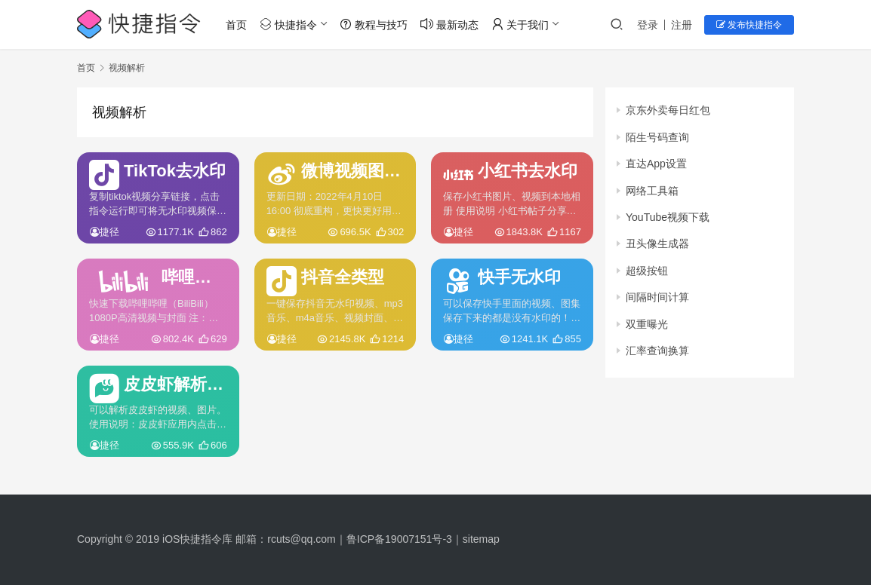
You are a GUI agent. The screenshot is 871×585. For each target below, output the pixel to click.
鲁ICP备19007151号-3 (399, 539)
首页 (236, 25)
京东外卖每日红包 (668, 110)
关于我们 (520, 24)
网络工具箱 (652, 191)
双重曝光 (647, 324)
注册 (681, 25)
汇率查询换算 (657, 351)
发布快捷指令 (749, 25)
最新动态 (449, 24)
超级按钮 (647, 271)
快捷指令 (288, 24)
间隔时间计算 (657, 297)
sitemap (481, 539)
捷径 (109, 231)
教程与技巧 (374, 24)
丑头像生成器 (657, 243)
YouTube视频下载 (667, 217)
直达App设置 (656, 164)
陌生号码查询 (657, 137)
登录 (647, 25)
